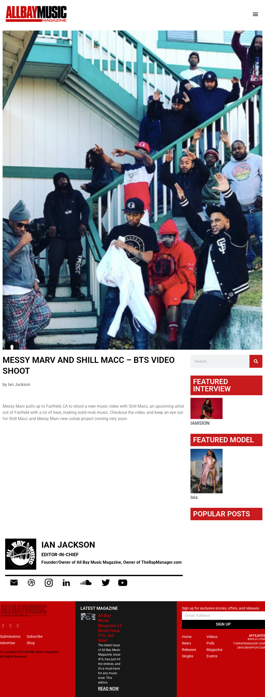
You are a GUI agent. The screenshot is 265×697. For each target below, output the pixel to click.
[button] (255, 14)
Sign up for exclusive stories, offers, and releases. (221, 608)
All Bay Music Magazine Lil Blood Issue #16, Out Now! (110, 628)
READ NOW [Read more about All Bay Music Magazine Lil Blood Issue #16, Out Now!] (108, 688)
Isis (194, 497)
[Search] (255, 361)
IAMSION (200, 423)
